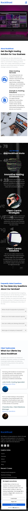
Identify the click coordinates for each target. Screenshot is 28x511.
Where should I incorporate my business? (14, 310)
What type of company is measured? (14, 330)
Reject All (13, 501)
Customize (14, 498)
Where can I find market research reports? (14, 317)
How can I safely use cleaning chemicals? (14, 324)
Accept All (14, 504)
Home (11, 24)
